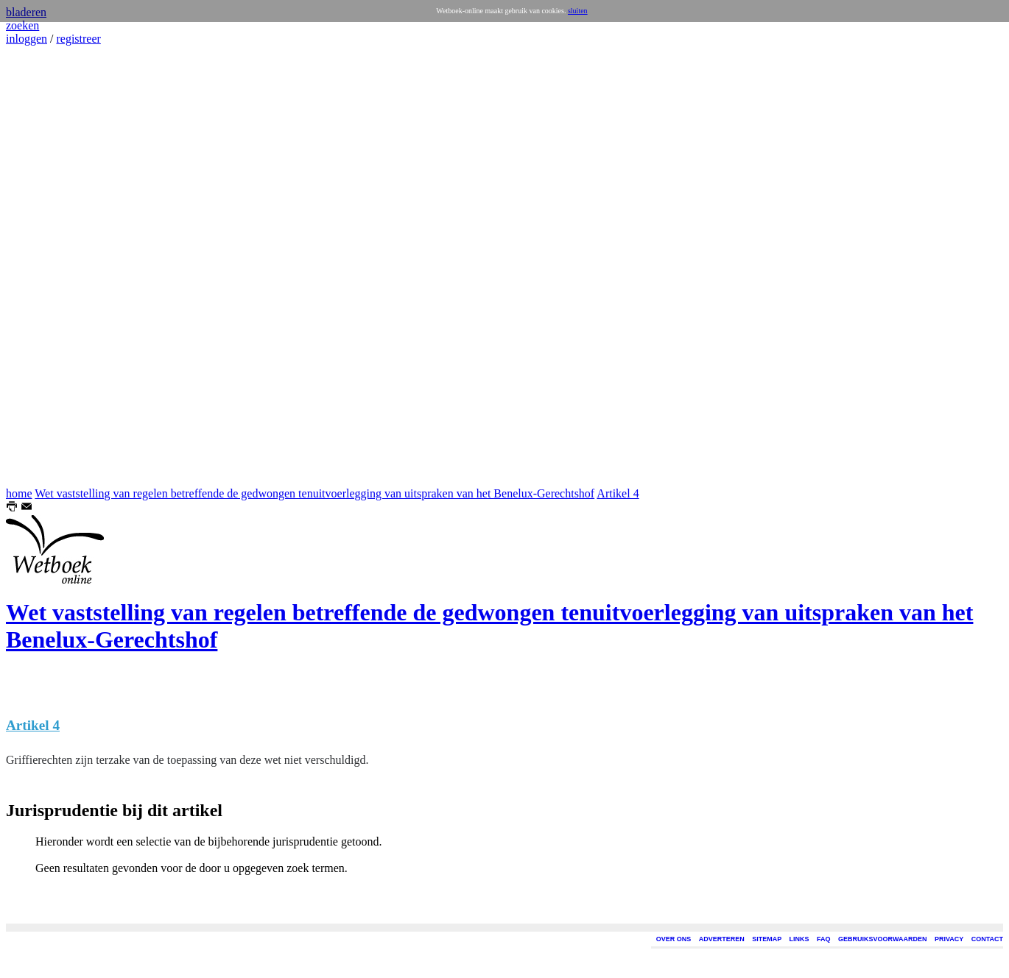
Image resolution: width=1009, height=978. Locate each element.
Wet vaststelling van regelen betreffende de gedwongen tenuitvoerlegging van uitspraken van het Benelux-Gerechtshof (314, 493)
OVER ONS (674, 939)
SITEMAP (766, 939)
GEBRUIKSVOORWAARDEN (882, 939)
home (19, 493)
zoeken (22, 25)
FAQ (824, 939)
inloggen (26, 38)
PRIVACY (949, 939)
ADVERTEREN (722, 939)
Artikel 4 (618, 493)
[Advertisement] (50, 266)
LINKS (799, 939)
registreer (78, 38)
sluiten (578, 11)
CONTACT (987, 939)
